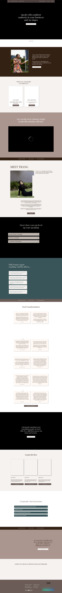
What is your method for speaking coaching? (31, 512)
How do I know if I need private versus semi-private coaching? (31, 506)
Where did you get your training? (31, 515)
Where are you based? (31, 509)
